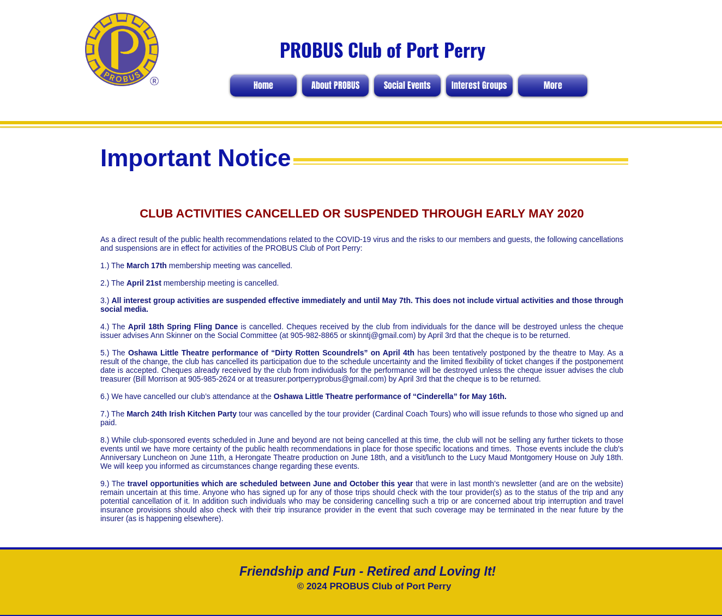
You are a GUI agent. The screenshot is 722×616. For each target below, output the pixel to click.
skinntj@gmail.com (381, 335)
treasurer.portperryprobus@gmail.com (319, 379)
